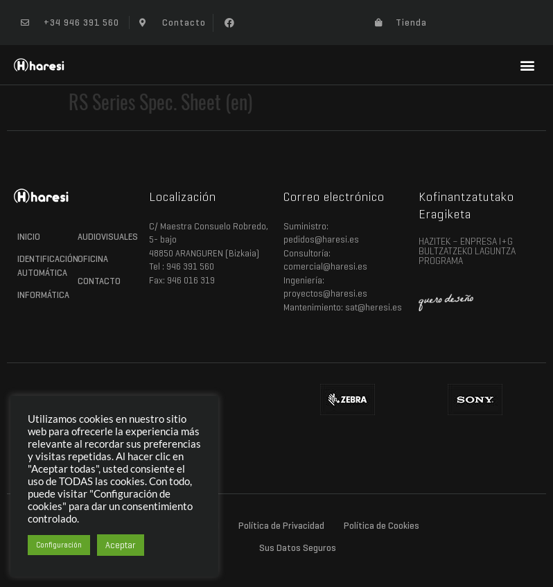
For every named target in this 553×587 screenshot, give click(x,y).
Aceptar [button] (120, 545)
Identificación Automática (44, 266)
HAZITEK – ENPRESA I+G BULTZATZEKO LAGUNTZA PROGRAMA (467, 251)
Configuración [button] (59, 545)
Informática (43, 295)
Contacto (99, 281)
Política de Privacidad (281, 526)
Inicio (28, 237)
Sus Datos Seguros (297, 548)
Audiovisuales (104, 237)
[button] (229, 23)
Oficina (93, 259)
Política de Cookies (381, 526)
